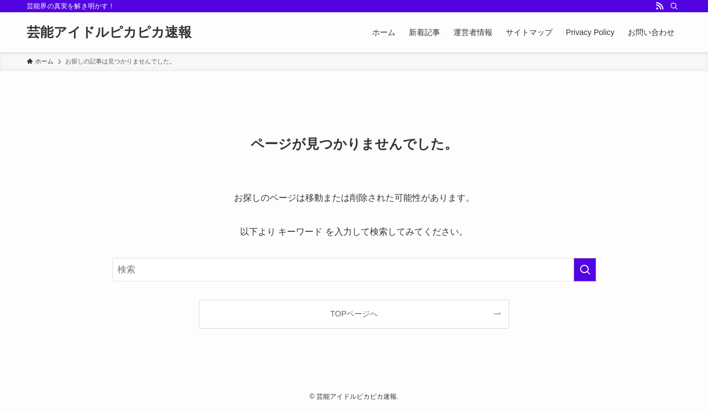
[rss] (659, 6)
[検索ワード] (354, 269)
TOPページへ (354, 313)
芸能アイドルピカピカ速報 (109, 32)
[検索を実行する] (585, 269)
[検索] (674, 6)
